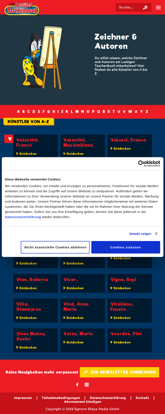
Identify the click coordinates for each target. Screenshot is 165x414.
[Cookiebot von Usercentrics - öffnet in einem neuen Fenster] (141, 163)
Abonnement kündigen (82, 401)
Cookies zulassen (125, 247)
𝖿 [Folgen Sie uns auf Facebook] (77, 384)
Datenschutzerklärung (23, 217)
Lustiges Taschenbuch (22, 9)
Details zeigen (140, 233)
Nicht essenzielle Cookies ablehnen (56, 247)
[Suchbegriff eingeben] (133, 7)
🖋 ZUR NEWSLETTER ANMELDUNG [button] (119, 372)
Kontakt (142, 398)
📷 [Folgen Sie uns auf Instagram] (87, 384)
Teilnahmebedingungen (61, 398)
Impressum (23, 398)
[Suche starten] (145, 7)
